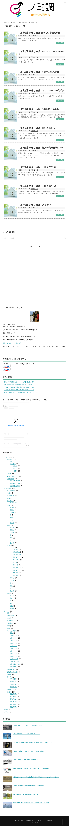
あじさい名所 (11, 490)
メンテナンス (11, 620)
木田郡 (15, 562)
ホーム (17, 820)
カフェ (12, 510)
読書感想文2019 (15, 480)
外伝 (11, 633)
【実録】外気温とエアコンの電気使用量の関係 (25, 759)
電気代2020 (13, 702)
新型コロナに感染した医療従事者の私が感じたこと (20, 392)
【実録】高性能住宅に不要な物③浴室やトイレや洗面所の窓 (29, 785)
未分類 (6, 709)
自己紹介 (7, 712)
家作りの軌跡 (11, 631)
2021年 (15, 471)
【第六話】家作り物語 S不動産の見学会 (38, 109)
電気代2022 (13, 707)
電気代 (9, 692)
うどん (12, 547)
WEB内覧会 (10, 615)
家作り (6, 611)
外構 (8, 626)
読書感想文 (10, 479)
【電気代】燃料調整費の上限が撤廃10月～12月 (19, 387)
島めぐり (10, 501)
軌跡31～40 (13, 643)
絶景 (11, 517)
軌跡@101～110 (15, 661)
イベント (13, 527)
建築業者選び (11, 669)
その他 (12, 507)
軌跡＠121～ (14, 666)
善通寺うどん (17, 557)
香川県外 (15, 573)
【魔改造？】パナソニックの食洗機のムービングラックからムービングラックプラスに (36, 777)
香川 (8, 545)
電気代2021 (13, 704)
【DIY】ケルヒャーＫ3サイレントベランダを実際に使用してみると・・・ (32, 742)
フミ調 (36, 823)
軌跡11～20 (13, 638)
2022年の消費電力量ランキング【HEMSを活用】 (20, 382)
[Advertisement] (34, 274)
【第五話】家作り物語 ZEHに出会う (36, 128)
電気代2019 (13, 699)
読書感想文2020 (15, 483)
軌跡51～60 (13, 648)
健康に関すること (12, 476)
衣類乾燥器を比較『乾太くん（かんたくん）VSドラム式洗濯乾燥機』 (31, 768)
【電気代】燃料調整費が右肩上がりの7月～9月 (19, 390)
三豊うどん (16, 549)
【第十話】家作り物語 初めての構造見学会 (39, 32)
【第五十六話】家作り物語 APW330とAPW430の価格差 (28, 751)
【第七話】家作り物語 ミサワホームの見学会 (41, 90)
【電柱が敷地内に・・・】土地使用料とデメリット (26, 734)
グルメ (12, 512)
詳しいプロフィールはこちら (12, 343)
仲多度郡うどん (18, 554)
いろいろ (7, 457)
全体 (8, 498)
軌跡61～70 (13, 651)
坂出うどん (16, 560)
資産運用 (13, 464)
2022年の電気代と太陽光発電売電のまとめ (18, 384)
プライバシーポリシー (39, 820)
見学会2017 (13, 679)
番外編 (9, 674)
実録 (8, 628)
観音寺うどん (17, 570)
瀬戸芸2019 (13, 502)
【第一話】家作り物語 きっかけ (34, 205)
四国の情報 (7, 488)
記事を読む (60, 42)
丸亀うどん (16, 552)
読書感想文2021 (15, 486)
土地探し (10, 623)
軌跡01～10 (34, 35)
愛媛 (8, 525)
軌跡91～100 (14, 659)
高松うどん (16, 575)
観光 (11, 520)
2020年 (15, 468)
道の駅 (12, 523)
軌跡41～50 (13, 646)
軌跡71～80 (13, 653)
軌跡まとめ (10, 689)
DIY (8, 613)
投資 (11, 461)
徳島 (8, 505)
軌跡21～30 (13, 640)
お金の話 (10, 459)
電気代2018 (13, 696)
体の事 (9, 473)
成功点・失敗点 (12, 672)
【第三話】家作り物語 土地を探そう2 (37, 167)
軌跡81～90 (13, 656)
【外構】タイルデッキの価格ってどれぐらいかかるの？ (27, 725)
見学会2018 (13, 681)
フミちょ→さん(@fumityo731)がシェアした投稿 (17, 443)
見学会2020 (13, 687)
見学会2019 (13, 684)
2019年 (15, 466)
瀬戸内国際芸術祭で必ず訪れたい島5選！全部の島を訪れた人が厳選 (31, 803)
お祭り (9, 493)
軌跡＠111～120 (15, 664)
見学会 (9, 677)
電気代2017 (13, 694)
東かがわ (15, 565)
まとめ (9, 618)
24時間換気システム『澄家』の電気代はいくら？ (26, 794)
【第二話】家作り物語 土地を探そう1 (37, 186)
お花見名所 (10, 495)
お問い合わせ (50, 820)
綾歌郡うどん (17, 567)
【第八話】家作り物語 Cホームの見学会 (38, 72)
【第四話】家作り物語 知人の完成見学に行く (41, 147)
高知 (8, 593)
